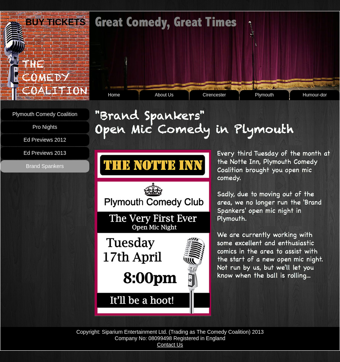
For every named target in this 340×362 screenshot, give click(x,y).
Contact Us (170, 345)
